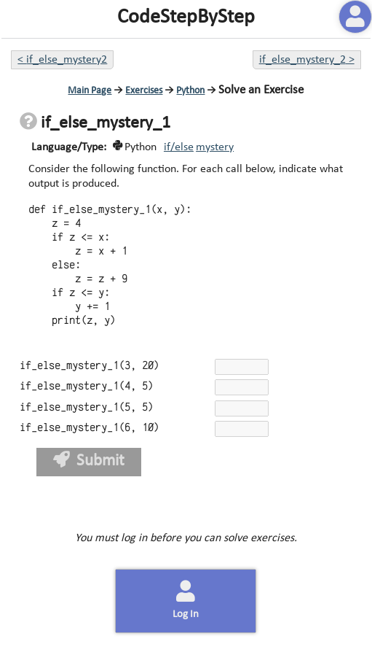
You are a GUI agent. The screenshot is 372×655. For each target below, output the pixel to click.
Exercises (143, 90)
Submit (89, 460)
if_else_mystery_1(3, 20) (89, 366)
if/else (179, 147)
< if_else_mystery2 (62, 60)
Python (190, 90)
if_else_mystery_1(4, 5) (87, 386)
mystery (215, 147)
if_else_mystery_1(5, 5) (87, 407)
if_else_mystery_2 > (307, 60)
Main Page (89, 90)
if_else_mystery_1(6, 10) (89, 428)
